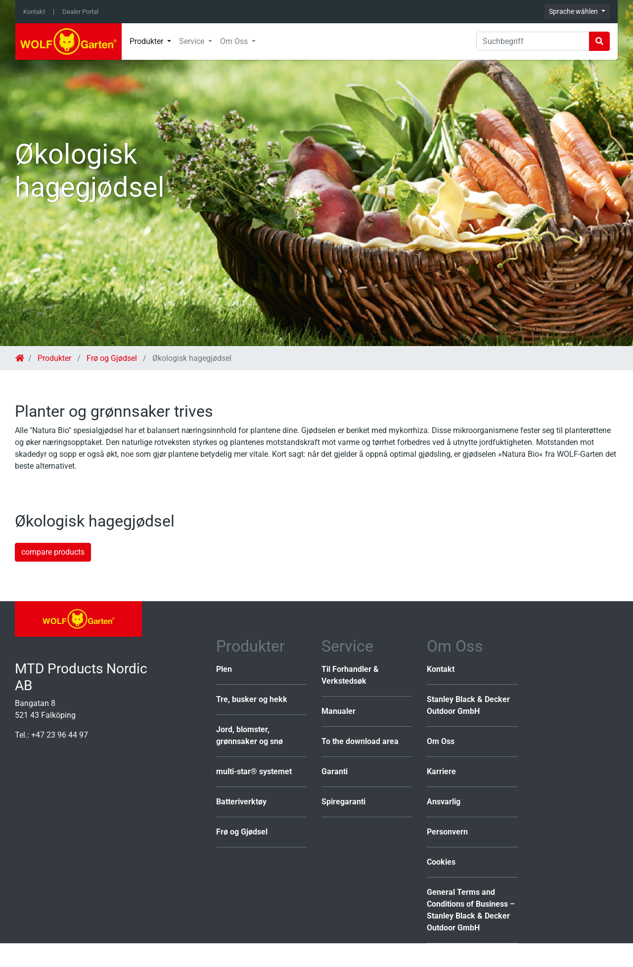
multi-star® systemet (254, 771)
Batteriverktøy (241, 801)
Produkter (54, 358)
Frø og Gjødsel (112, 358)
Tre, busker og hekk (251, 699)
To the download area (360, 741)
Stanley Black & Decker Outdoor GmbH (468, 705)
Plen (224, 669)
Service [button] (192, 41)
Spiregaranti (343, 801)
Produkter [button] (147, 41)
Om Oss (440, 741)
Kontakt (34, 11)
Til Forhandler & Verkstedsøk (350, 675)
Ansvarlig (443, 801)
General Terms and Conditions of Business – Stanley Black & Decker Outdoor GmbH (471, 909)
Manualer (338, 711)
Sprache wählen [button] (574, 11)
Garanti (334, 771)
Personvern (447, 831)
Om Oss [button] (235, 41)
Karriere (441, 771)
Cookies (441, 862)
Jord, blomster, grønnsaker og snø (249, 735)
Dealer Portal (80, 11)
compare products (53, 552)
